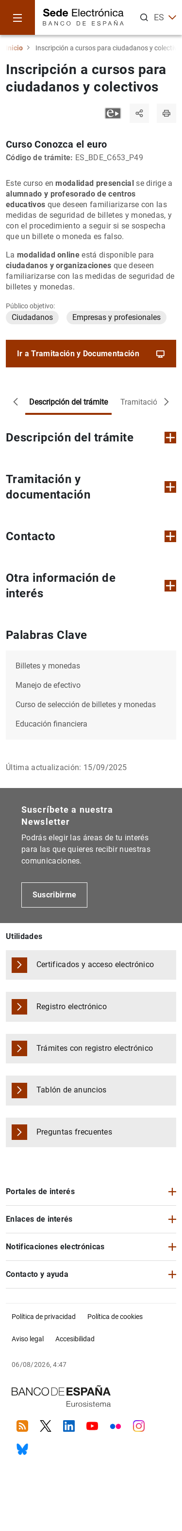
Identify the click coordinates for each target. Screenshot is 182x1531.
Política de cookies (115, 1316)
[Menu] (17, 17)
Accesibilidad (75, 1339)
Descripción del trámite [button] (91, 437)
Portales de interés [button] (40, 1191)
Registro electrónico (71, 1006)
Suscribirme (55, 894)
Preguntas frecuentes (74, 1132)
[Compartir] (139, 113)
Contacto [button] (91, 536)
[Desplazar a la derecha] (166, 402)
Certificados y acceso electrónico (95, 964)
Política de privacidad (44, 1316)
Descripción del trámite (68, 402)
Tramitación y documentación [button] (91, 486)
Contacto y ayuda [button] (37, 1274)
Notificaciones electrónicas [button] (55, 1246)
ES (165, 17)
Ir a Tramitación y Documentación (91, 354)
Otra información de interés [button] (91, 585)
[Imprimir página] (166, 113)
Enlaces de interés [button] (39, 1219)
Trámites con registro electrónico (94, 1048)
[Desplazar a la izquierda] (15, 402)
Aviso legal (28, 1339)
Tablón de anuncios (71, 1089)
